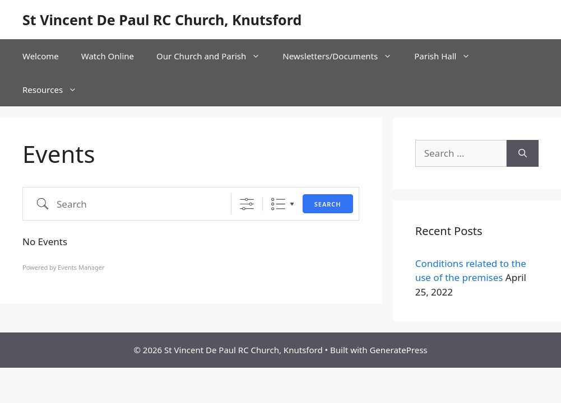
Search (327, 204)
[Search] (523, 153)
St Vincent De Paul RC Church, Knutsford (162, 19)
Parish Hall (447, 56)
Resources (55, 89)
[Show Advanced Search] (247, 204)
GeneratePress (398, 349)
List (278, 204)
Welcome (40, 56)
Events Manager (81, 267)
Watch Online (107, 56)
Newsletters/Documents (342, 56)
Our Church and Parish (213, 56)
